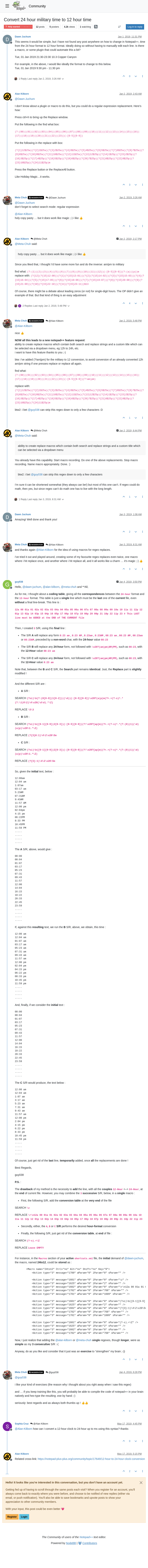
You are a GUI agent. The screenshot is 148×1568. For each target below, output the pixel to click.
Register (12, 1516)
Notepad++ (86, 1537)
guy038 (19, 581)
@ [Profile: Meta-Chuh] (23, 243)
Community (37, 6)
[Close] (141, 1482)
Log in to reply (135, 26)
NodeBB (71, 1543)
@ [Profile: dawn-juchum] (32, 586)
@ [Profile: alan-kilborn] (51, 586)
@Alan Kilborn (54, 321)
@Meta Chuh (39, 239)
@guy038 (52, 1372)
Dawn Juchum (23, 36)
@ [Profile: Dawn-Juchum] (25, 98)
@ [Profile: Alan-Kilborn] (23, 214)
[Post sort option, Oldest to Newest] (119, 27)
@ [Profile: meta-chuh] (68, 586)
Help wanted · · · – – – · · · (18, 26)
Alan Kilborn (22, 93)
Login (24, 1516)
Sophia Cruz (22, 1423)
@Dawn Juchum (56, 197)
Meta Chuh (21, 197)
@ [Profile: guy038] (34, 409)
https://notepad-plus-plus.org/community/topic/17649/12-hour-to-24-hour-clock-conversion (91, 1458)
